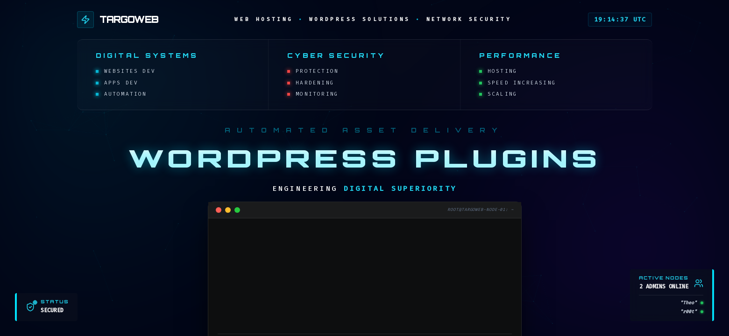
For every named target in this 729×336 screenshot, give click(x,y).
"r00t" (688, 311)
